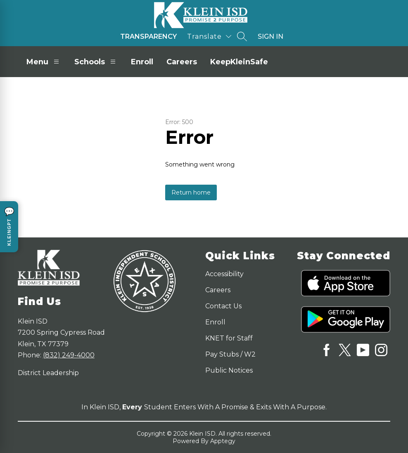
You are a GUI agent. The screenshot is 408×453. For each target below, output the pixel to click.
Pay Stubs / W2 (230, 354)
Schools (96, 61)
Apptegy (222, 441)
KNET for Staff (229, 338)
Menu (43, 61)
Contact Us (223, 306)
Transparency (148, 36)
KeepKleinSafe (239, 61)
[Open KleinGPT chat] (9, 226)
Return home (191, 192)
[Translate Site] (209, 36)
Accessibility (224, 274)
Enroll (142, 61)
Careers (181, 61)
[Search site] (242, 36)
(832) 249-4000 (69, 355)
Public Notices (229, 370)
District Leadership (48, 373)
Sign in (270, 36)
